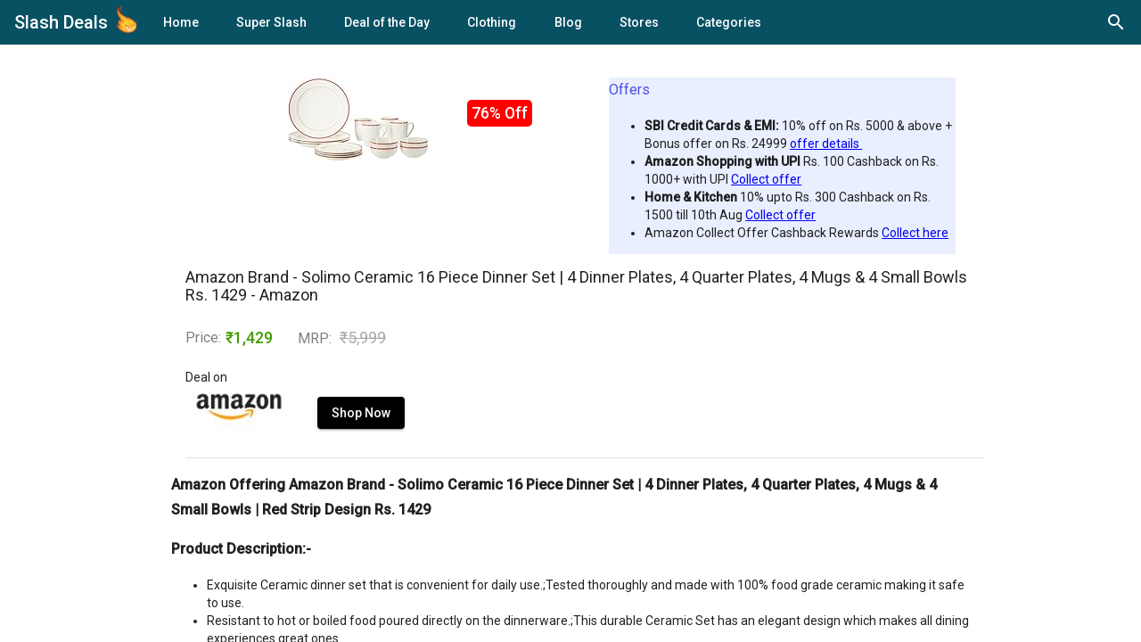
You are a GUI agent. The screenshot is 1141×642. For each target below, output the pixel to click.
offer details (826, 143)
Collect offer (766, 179)
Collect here (915, 233)
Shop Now (361, 413)
